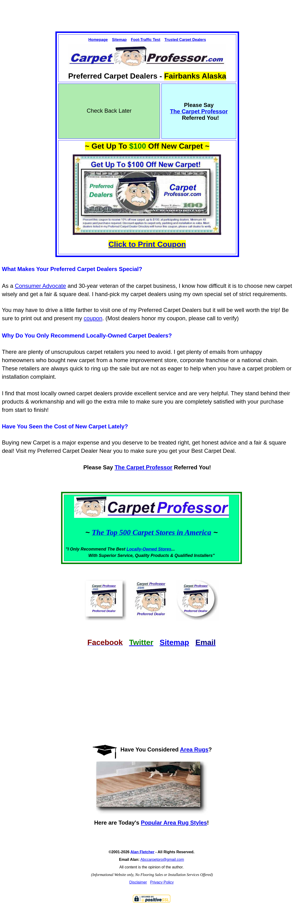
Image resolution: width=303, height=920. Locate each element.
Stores (164, 549)
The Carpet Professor (143, 467)
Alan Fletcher (142, 852)
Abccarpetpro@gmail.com (162, 860)
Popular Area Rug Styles (174, 822)
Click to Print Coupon (147, 244)
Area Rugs (194, 749)
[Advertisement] (151, 12)
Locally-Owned (142, 549)
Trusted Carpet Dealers (185, 40)
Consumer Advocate (40, 286)
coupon (93, 318)
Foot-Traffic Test (145, 40)
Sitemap (119, 40)
